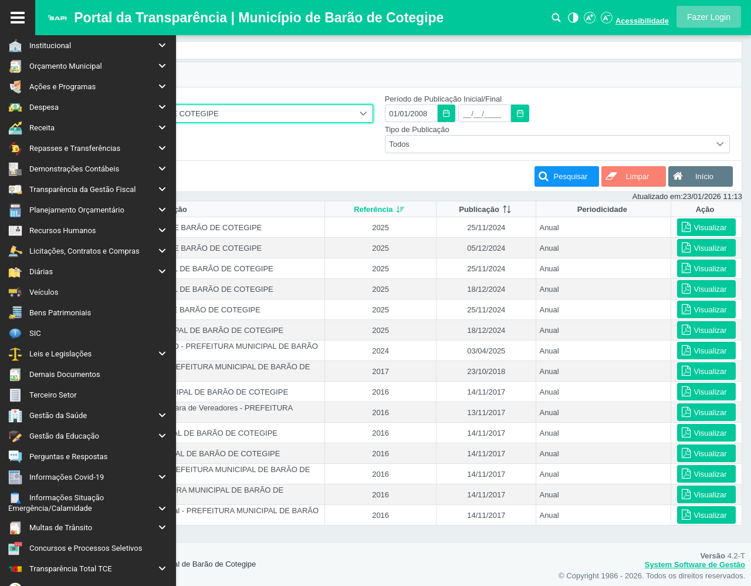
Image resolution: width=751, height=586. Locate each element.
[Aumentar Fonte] (589, 20)
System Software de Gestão (695, 564)
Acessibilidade (642, 20)
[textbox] (494, 113)
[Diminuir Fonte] (605, 20)
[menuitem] (88, 45)
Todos (209, 144)
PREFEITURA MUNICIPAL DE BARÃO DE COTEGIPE (292, 113)
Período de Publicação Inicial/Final (526, 99)
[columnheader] (464, 209)
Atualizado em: (657, 196)
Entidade (209, 99)
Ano (201, 129)
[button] (708, 17)
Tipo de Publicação (500, 129)
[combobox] (325, 114)
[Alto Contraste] (572, 20)
